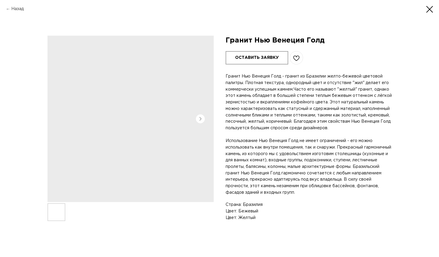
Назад (17, 9)
